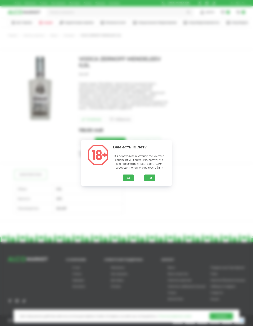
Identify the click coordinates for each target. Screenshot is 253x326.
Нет (150, 177)
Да (128, 177)
